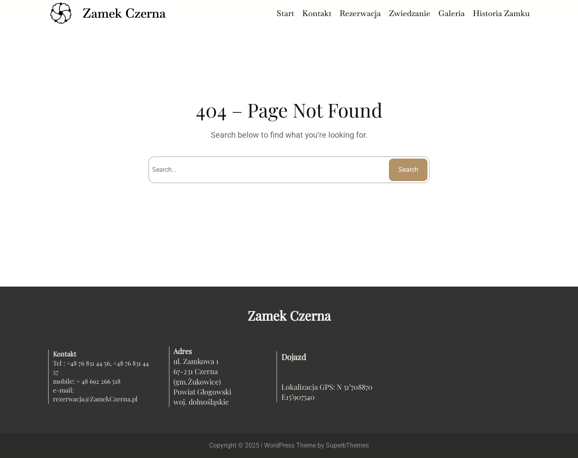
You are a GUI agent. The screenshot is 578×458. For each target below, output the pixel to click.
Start (285, 13)
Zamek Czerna (124, 13)
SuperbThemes (347, 445)
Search (408, 169)
